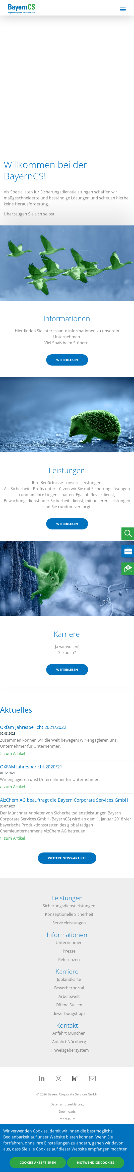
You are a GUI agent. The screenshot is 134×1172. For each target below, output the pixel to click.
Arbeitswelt (69, 996)
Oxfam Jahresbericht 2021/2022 (33, 727)
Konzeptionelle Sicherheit (69, 914)
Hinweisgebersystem (69, 1050)
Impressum (67, 1119)
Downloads (67, 1111)
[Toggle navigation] (122, 9)
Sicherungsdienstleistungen (69, 906)
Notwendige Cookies (95, 1163)
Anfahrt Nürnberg (69, 1041)
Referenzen (69, 959)
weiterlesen (67, 360)
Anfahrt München (69, 1033)
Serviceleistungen (69, 923)
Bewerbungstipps (69, 1013)
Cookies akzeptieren (38, 1163)
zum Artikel (14, 753)
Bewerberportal (69, 988)
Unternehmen (69, 942)
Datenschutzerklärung (67, 1104)
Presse (69, 951)
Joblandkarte (69, 979)
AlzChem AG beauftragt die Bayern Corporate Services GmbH (64, 800)
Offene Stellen (69, 1005)
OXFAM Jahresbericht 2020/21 (31, 767)
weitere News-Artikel (67, 858)
